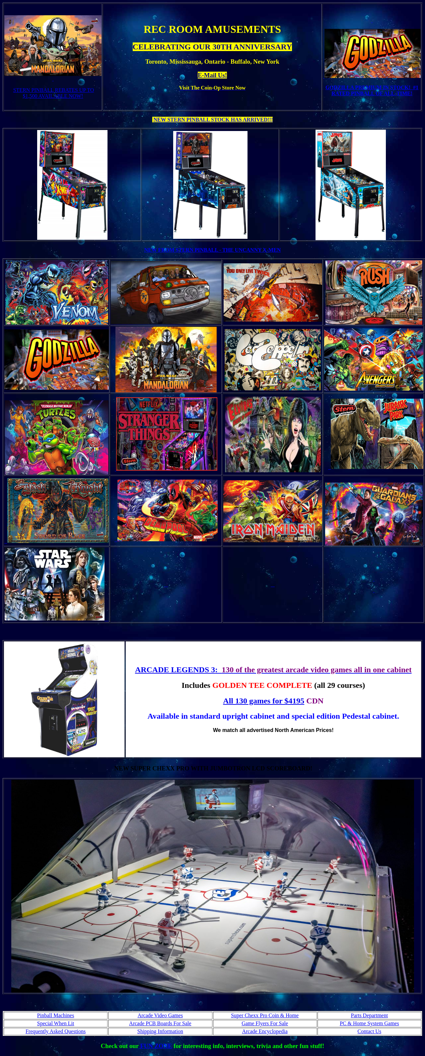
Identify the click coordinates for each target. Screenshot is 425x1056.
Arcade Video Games (160, 1015)
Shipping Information (160, 1031)
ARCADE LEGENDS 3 (175, 669)
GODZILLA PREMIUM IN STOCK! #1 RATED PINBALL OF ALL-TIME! (371, 90)
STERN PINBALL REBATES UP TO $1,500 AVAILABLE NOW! (53, 93)
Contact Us (370, 1031)
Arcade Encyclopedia (264, 1031)
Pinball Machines (55, 1015)
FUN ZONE (155, 1045)
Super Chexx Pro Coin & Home (265, 1015)
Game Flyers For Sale (265, 1023)
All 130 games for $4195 (263, 700)
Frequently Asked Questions (56, 1031)
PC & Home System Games (369, 1023)
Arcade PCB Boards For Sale (160, 1023)
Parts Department (369, 1015)
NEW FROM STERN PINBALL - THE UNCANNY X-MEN (212, 250)
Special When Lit (55, 1023)
